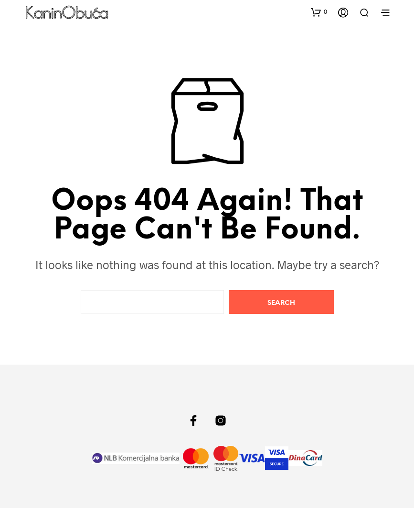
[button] (319, 12)
